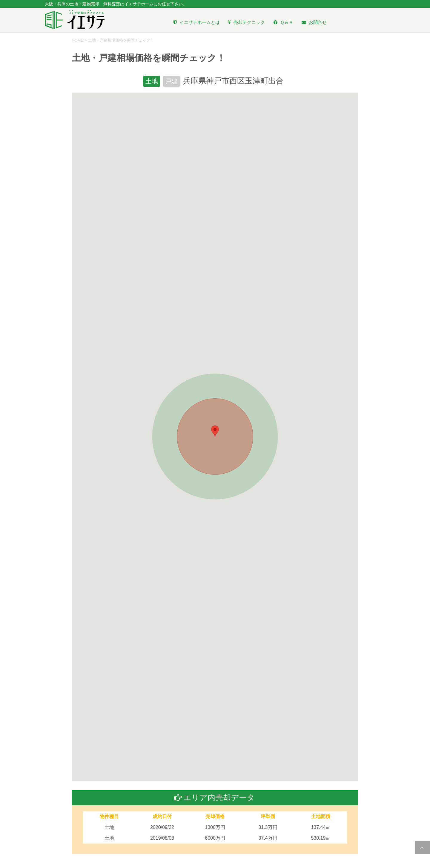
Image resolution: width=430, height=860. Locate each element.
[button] (215, 431)
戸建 (172, 82)
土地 (151, 82)
